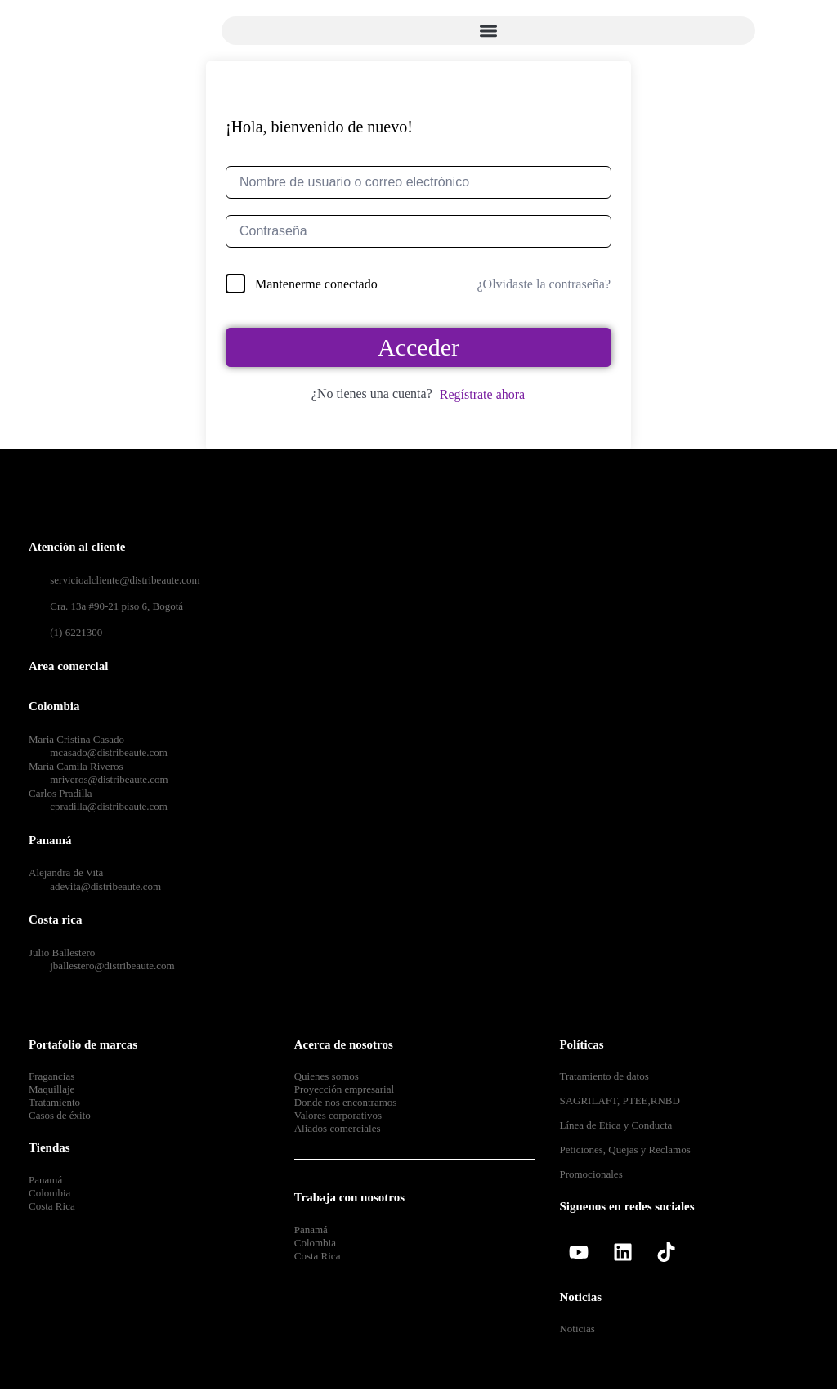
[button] (488, 30)
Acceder (418, 346)
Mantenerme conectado (316, 284)
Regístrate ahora (482, 394)
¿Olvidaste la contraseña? (544, 284)
